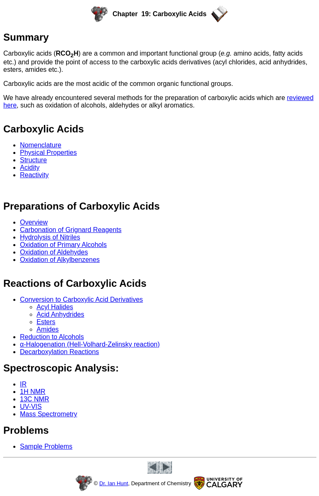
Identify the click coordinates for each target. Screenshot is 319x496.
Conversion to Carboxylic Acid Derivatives (81, 299)
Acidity (29, 167)
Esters (46, 321)
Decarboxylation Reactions (59, 351)
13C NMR (34, 399)
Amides (48, 329)
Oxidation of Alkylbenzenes (60, 259)
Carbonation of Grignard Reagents (71, 229)
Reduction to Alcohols (52, 336)
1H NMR (32, 391)
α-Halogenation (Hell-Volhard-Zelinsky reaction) (90, 344)
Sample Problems (46, 446)
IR (23, 384)
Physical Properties (48, 152)
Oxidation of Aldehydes (54, 252)
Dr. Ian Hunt (113, 483)
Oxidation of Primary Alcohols (63, 244)
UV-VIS (31, 406)
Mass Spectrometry (48, 414)
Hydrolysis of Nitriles (50, 237)
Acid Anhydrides (60, 314)
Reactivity (34, 174)
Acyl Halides (55, 306)
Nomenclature (40, 145)
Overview (34, 222)
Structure (33, 160)
